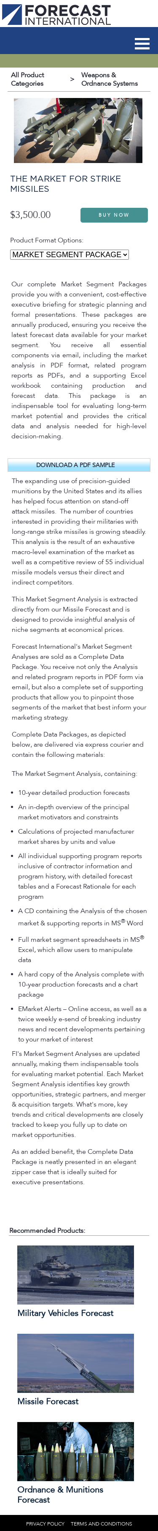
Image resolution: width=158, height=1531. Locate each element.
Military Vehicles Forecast (65, 1313)
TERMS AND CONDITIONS (101, 1524)
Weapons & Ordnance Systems (109, 79)
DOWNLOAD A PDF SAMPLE (75, 465)
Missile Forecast (47, 1402)
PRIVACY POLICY (45, 1524)
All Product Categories (27, 79)
